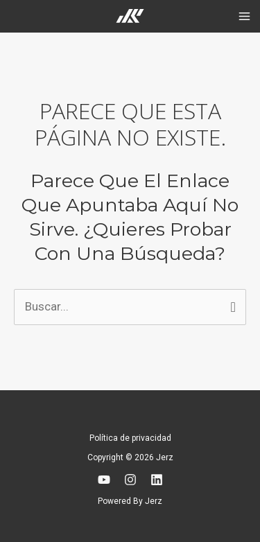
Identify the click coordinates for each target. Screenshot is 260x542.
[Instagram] (130, 479)
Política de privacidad (130, 438)
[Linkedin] (156, 479)
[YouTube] (104, 479)
